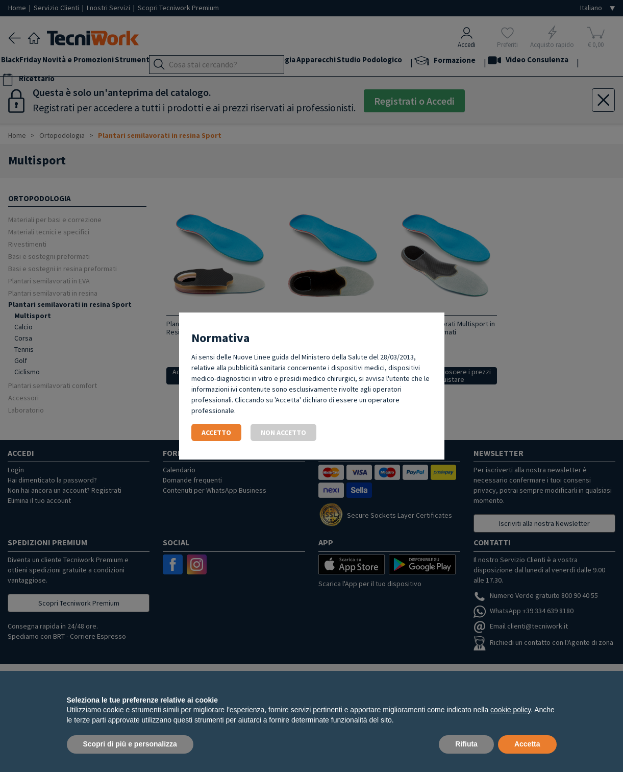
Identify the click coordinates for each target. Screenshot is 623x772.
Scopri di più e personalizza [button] (130, 744)
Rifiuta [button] (466, 744)
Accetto (216, 432)
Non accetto (283, 432)
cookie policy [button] (510, 710)
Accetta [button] (527, 744)
